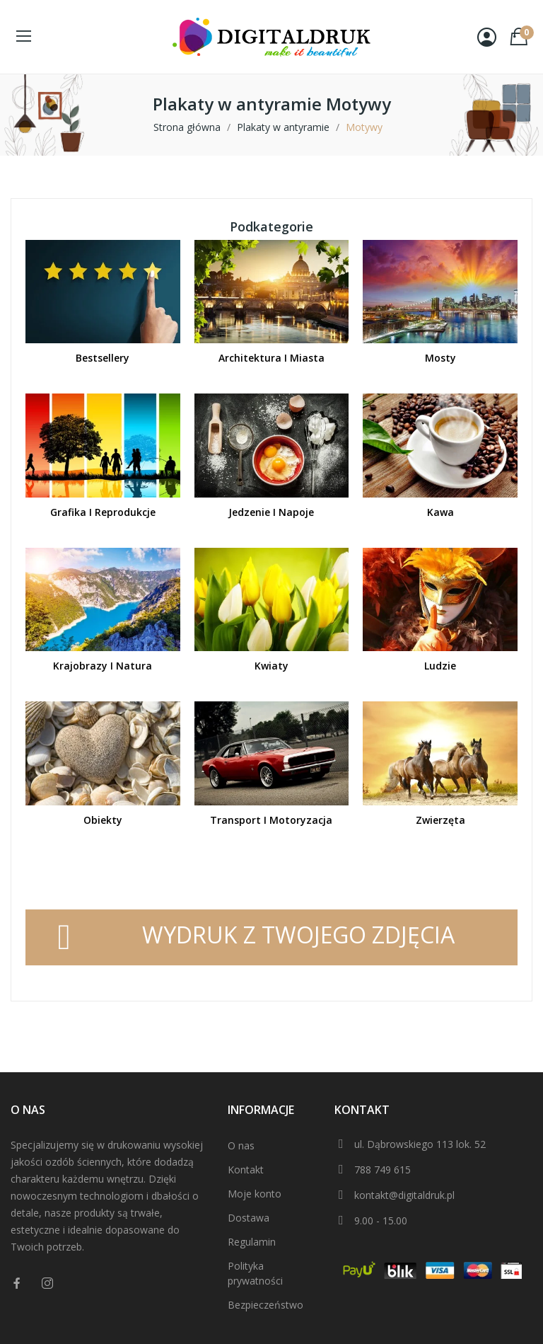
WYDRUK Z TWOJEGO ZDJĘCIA (298, 934)
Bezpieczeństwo (265, 1304)
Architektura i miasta (271, 357)
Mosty (440, 357)
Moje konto (254, 1193)
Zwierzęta (440, 820)
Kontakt (246, 1169)
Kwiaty (271, 665)
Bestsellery (102, 357)
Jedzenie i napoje (271, 512)
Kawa (440, 512)
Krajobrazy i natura (102, 665)
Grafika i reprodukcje (103, 512)
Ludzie (440, 665)
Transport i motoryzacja (271, 820)
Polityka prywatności (255, 1273)
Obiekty (102, 820)
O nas (241, 1145)
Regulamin (252, 1241)
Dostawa (248, 1217)
